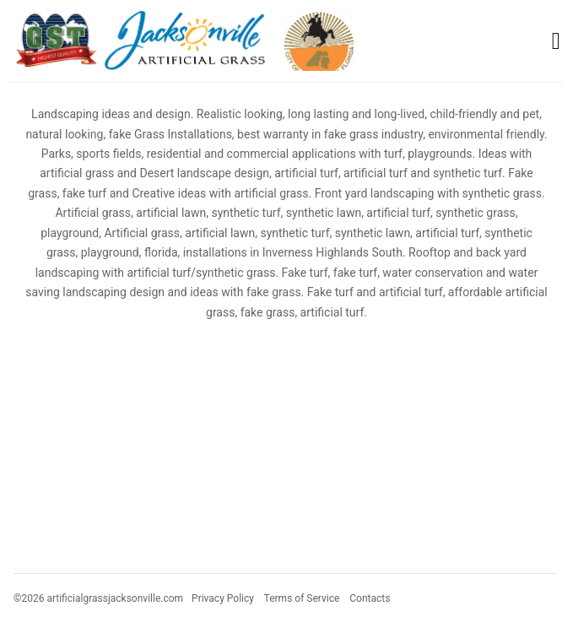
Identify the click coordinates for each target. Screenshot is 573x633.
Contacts (369, 598)
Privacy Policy (223, 598)
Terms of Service (302, 598)
